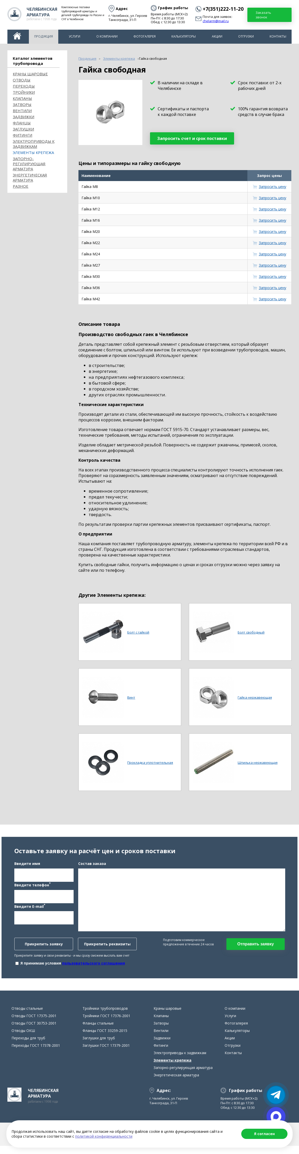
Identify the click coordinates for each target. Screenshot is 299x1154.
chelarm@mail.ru (216, 21)
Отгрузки (246, 36)
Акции (217, 36)
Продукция (43, 36)
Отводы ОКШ (23, 1038)
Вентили (22, 110)
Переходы (24, 86)
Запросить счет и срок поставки (192, 138)
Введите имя (27, 867)
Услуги (74, 36)
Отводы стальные (27, 1016)
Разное (20, 186)
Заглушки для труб (99, 1046)
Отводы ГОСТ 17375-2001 (34, 1023)
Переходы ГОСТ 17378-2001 (36, 1053)
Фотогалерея (144, 36)
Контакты (278, 36)
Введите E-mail (29, 910)
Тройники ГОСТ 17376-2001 (106, 1023)
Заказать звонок (263, 14)
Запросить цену (272, 186)
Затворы (22, 104)
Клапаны (22, 98)
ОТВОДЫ (21, 79)
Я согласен (264, 1133)
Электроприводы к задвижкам (33, 144)
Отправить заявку (255, 948)
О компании (107, 36)
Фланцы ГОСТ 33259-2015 (105, 1038)
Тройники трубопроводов (105, 1016)
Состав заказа (92, 867)
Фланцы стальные (98, 1031)
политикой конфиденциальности (103, 1136)
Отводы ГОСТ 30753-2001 (34, 1031)
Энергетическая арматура (30, 177)
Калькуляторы (183, 36)
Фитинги (22, 135)
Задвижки (23, 116)
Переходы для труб (28, 1046)
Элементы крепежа (33, 152)
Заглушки (23, 129)
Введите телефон (32, 888)
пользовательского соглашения (93, 967)
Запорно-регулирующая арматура (29, 163)
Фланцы (22, 122)
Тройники (24, 92)
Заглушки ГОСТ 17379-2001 (106, 1053)
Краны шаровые (30, 73)
